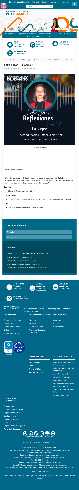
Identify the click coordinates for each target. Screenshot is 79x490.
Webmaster (15, 68)
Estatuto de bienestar (12, 419)
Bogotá (44, 2)
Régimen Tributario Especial (14, 426)
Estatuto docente (10, 416)
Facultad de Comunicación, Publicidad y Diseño (19, 60)
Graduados (50, 34)
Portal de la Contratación (13, 429)
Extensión (41, 34)
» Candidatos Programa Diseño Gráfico (24, 264)
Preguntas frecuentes (61, 395)
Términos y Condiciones (62, 377)
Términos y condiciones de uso (39, 471)
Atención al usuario (36, 372)
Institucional (8, 323)
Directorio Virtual (35, 369)
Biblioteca (7, 330)
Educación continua (36, 327)
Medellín (27, 311)
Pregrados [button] (11, 232)
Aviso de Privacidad (60, 374)
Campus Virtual (34, 362)
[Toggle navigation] (70, 13)
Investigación (68, 34)
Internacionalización (11, 333)
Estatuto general (10, 406)
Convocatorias (58, 327)
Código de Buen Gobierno (13, 409)
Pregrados (32, 320)
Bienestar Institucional (12, 327)
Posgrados (33, 323)
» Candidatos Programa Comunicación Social (27, 268)
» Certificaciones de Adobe (19, 257)
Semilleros (57, 320)
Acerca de (13, 34)
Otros (6, 423)
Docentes (58, 34)
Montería (65, 2)
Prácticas (48, 36)
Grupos (56, 323)
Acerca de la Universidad (13, 320)
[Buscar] (51, 6)
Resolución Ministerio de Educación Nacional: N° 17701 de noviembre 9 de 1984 (39, 450)
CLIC (33, 148)
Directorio (30, 36)
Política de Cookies (60, 380)
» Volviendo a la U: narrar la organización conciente (28, 254)
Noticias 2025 (53, 60)
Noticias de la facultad (40, 60)
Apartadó (35, 2)
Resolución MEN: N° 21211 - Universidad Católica (39, 448)
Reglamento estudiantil (12, 413)
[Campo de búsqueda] (37, 6)
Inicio (7, 34)
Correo (31, 366)
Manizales (54, 2)
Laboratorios (39, 36)
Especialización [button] (12, 237)
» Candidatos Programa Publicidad (22, 261)
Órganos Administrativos (28, 34)
